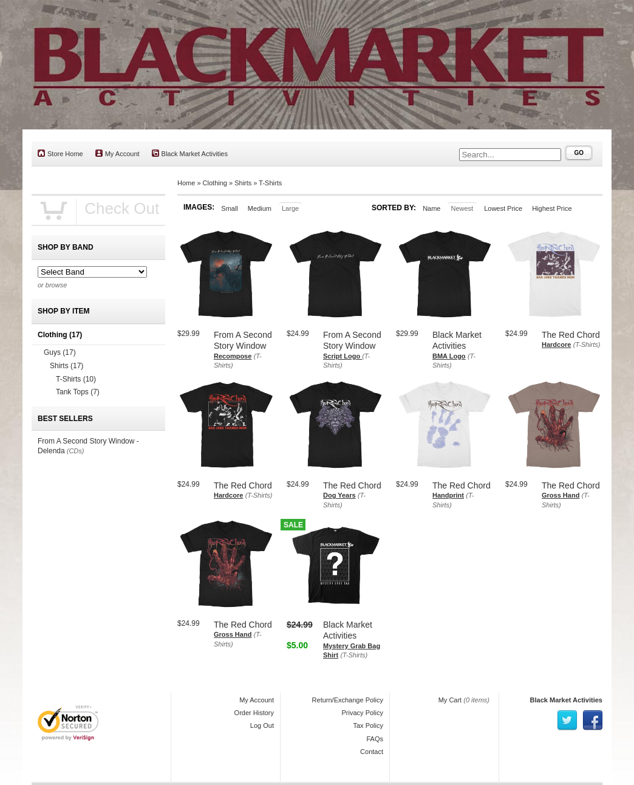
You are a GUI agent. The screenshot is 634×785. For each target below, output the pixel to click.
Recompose (232, 356)
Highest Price (551, 208)
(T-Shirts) (587, 344)
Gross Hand (560, 495)
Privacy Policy (362, 712)
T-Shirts (270, 183)
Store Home (60, 153)
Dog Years (339, 495)
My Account (117, 153)
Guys (60, 352)
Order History (254, 712)
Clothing (215, 183)
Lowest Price (503, 208)
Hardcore (556, 344)
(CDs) (75, 450)
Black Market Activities (190, 153)
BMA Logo (449, 356)
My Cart (450, 700)
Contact (371, 751)
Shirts (242, 183)
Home (186, 183)
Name (431, 208)
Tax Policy (368, 725)
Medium (259, 208)
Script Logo (342, 356)
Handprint (448, 495)
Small (229, 208)
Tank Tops (78, 392)
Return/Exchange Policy (347, 700)
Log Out (262, 725)
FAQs (374, 738)
